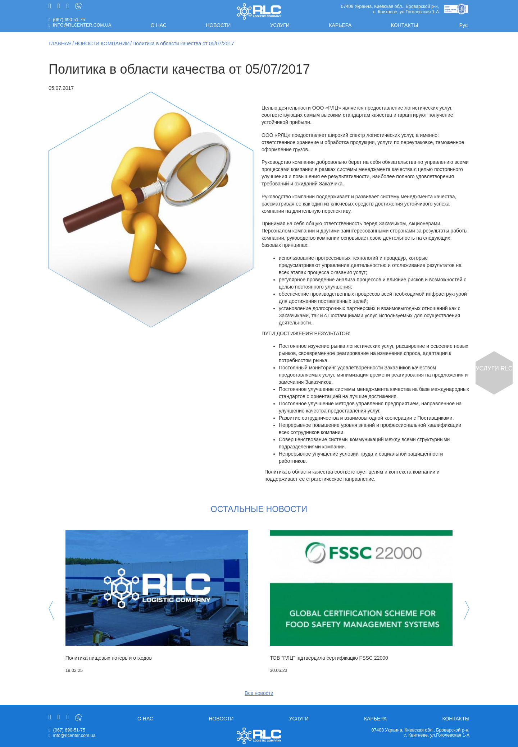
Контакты (404, 25)
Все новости (259, 693)
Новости (218, 25)
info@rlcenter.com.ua (82, 25)
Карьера (340, 25)
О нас (159, 25)
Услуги (280, 25)
